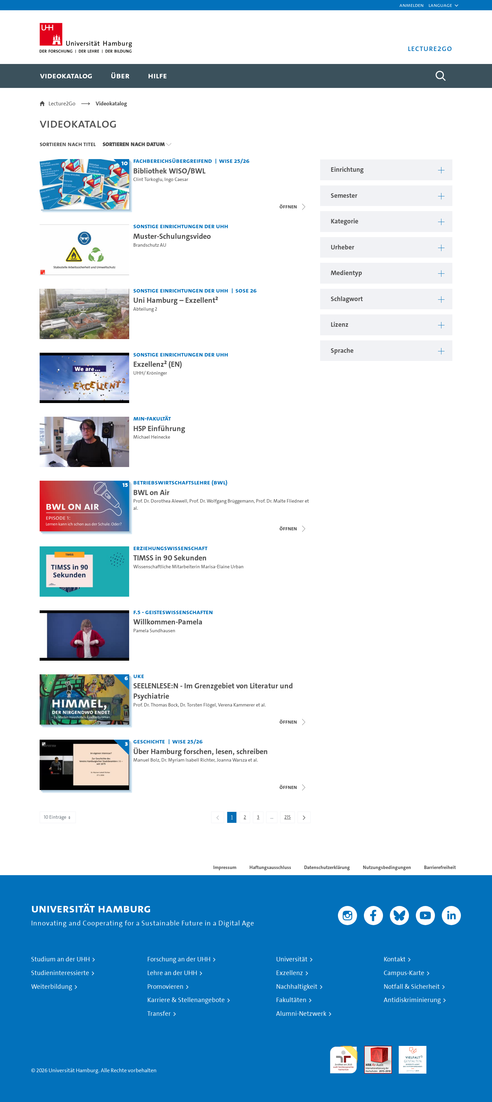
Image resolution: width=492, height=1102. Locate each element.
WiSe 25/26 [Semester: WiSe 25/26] (234, 160)
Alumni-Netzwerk (301, 1013)
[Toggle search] (440, 76)
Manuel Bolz (146, 760)
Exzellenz (289, 973)
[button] (440, 5)
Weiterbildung (51, 986)
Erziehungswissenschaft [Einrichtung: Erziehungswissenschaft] (170, 548)
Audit (370, 1049)
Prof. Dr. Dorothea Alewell (160, 501)
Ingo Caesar (176, 179)
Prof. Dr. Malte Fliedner (280, 501)
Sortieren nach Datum (133, 144)
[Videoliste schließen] (293, 207)
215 (289, 818)
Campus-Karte (404, 973)
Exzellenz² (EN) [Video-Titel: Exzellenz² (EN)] (157, 364)
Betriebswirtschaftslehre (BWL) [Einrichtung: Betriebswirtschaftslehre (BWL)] (180, 482)
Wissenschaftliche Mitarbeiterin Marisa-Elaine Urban (188, 566)
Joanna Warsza (232, 760)
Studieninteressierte (60, 973)
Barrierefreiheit (440, 867)
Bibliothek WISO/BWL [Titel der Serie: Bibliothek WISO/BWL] (169, 171)
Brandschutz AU (149, 245)
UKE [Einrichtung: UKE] (138, 676)
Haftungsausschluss (270, 867)
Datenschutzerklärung (327, 867)
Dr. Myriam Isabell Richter (188, 760)
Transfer (159, 1013)
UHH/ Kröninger (150, 373)
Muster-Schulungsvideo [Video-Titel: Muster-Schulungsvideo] (172, 236)
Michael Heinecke (151, 437)
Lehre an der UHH (172, 973)
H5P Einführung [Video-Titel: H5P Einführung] (159, 428)
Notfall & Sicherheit (412, 986)
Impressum (224, 867)
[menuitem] (66, 76)
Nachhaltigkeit (296, 986)
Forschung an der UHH (178, 959)
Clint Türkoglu (147, 179)
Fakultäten (291, 1000)
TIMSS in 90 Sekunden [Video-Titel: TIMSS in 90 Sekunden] (170, 558)
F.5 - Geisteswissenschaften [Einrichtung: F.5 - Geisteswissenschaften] (173, 612)
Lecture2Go (62, 103)
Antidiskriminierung (412, 1000)
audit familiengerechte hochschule (343, 1058)
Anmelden (411, 5)
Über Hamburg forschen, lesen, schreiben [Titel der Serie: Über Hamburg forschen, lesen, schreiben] (200, 751)
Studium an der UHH (60, 959)
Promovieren (165, 986)
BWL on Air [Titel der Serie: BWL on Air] (151, 492)
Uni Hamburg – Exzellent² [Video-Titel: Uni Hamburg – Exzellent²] (175, 300)
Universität (292, 959)
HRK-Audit (411, 1049)
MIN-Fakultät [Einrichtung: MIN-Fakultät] (152, 418)
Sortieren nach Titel (68, 144)
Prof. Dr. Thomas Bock (155, 705)
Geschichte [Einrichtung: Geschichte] (149, 741)
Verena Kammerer (236, 705)
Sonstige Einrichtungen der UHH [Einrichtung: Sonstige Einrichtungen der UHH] (180, 226)
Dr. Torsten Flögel (198, 705)
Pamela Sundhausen (154, 630)
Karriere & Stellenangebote (186, 1000)
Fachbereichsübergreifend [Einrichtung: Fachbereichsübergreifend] (172, 160)
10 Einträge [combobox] (58, 817)
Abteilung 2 (145, 309)
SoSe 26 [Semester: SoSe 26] (246, 290)
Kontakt (395, 959)
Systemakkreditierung (447, 1049)
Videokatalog (111, 103)
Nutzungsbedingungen (387, 867)
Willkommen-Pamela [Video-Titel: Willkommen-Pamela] (168, 622)
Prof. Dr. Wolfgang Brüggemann (221, 501)
